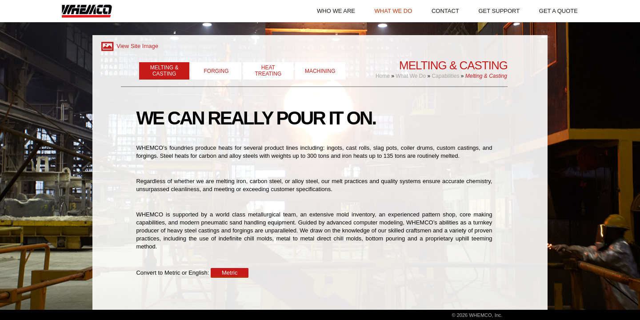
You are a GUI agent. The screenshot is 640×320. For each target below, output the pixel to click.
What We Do (411, 76)
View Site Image (129, 46)
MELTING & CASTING (164, 70)
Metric (229, 272)
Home (383, 76)
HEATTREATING (268, 70)
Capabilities (445, 76)
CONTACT (445, 11)
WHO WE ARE (336, 11)
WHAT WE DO (393, 11)
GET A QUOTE (558, 11)
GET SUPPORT (499, 11)
